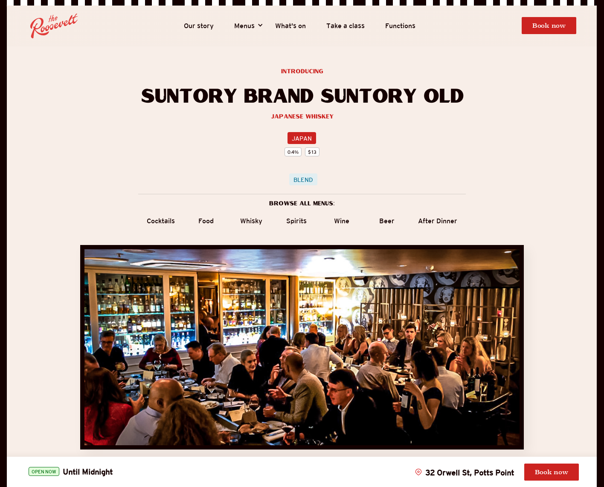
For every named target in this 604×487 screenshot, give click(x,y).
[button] (244, 26)
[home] (54, 26)
